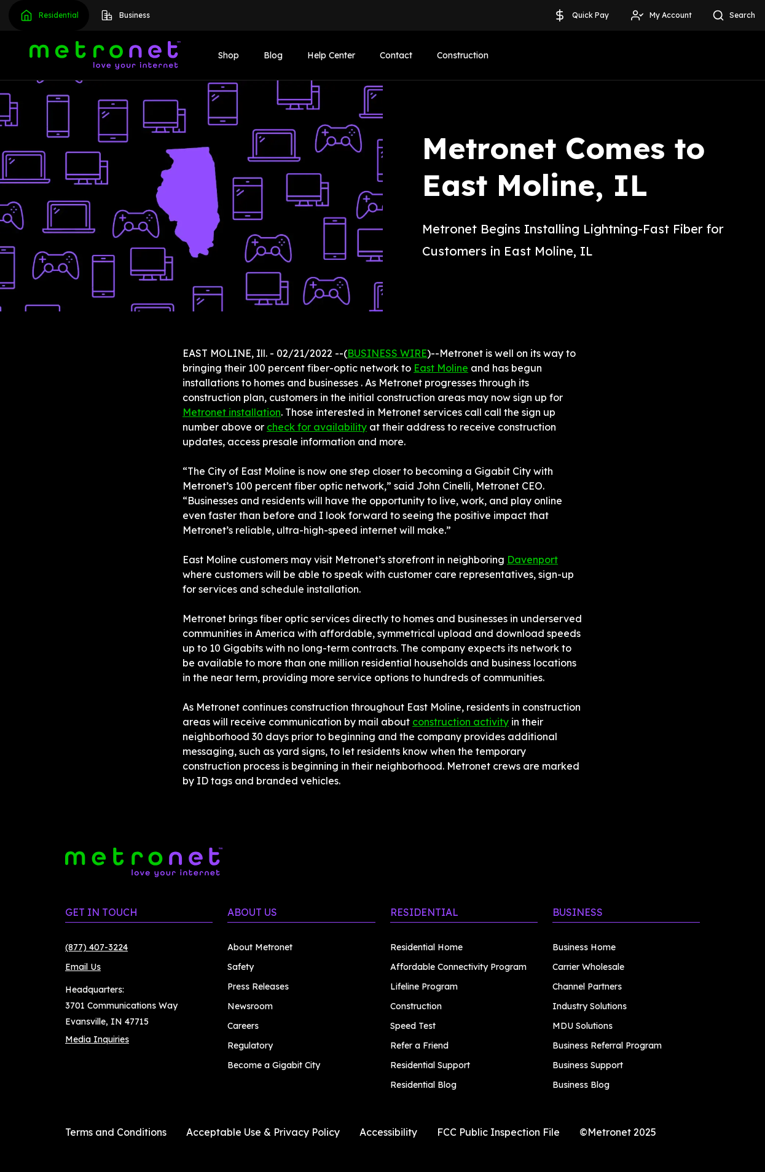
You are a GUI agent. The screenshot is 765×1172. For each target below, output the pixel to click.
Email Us (83, 966)
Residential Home (426, 947)
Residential (49, 15)
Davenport (532, 559)
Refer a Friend (419, 1045)
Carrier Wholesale (588, 966)
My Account (661, 15)
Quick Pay (580, 15)
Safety (240, 966)
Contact (396, 55)
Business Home (584, 947)
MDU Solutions (582, 1025)
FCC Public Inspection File (498, 1132)
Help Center (331, 55)
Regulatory (250, 1045)
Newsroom (250, 1006)
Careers (243, 1025)
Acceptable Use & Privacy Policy (263, 1132)
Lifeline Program (424, 986)
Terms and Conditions (116, 1132)
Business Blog (581, 1084)
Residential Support (430, 1065)
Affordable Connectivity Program (458, 966)
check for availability (317, 427)
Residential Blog (423, 1084)
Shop (228, 55)
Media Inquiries (97, 1039)
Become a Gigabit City (273, 1065)
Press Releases (258, 986)
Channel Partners (587, 986)
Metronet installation (231, 412)
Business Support (587, 1065)
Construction (462, 55)
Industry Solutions (589, 1006)
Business (125, 15)
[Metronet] (105, 55)
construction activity (460, 722)
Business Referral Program (607, 1045)
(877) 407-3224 (96, 947)
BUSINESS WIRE (387, 353)
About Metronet (259, 947)
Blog (273, 55)
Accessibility (388, 1132)
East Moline (441, 368)
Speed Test (413, 1025)
